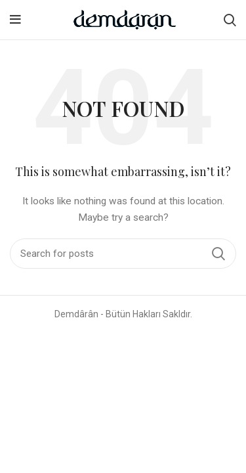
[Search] (230, 20)
